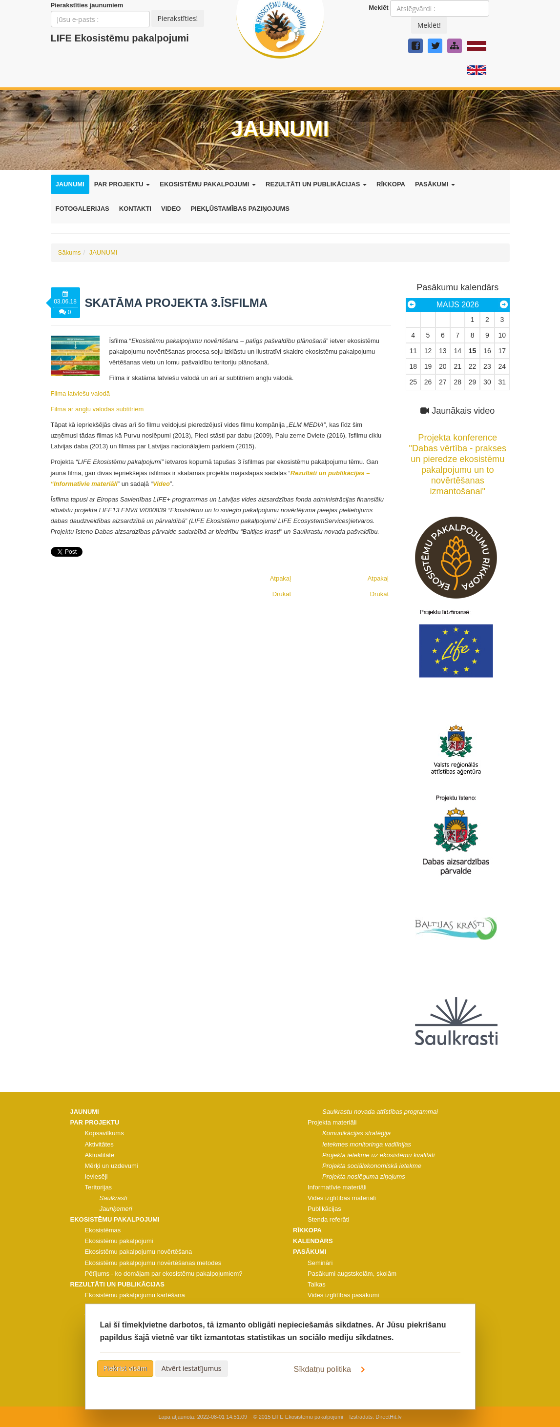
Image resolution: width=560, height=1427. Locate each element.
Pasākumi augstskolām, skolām (352, 1273)
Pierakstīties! (178, 18)
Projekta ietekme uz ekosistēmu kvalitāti (378, 1155)
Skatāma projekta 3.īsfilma (176, 302)
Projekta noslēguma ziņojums (363, 1176)
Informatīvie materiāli (337, 1187)
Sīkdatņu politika (331, 1369)
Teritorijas (98, 1187)
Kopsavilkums (104, 1133)
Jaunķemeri (116, 1208)
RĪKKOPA (390, 184)
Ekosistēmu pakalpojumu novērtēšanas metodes (153, 1262)
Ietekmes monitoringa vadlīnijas (366, 1144)
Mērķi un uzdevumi (111, 1165)
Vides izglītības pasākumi (343, 1295)
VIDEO (171, 208)
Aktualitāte (100, 1155)
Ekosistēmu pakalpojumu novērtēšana (138, 1251)
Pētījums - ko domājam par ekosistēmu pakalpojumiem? (164, 1273)
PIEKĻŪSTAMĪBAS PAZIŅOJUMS (239, 208)
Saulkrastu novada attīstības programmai (380, 1111)
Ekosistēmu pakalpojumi (119, 1241)
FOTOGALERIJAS (82, 208)
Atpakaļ (378, 578)
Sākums (69, 252)
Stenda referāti (328, 1219)
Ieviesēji (96, 1176)
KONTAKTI (135, 208)
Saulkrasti (113, 1198)
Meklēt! (429, 25)
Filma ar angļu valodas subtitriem (97, 409)
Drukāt (379, 594)
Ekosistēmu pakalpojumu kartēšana (135, 1295)
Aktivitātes (99, 1144)
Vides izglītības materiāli (342, 1198)
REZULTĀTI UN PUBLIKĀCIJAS (316, 184)
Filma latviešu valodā (80, 393)
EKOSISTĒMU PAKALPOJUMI (208, 184)
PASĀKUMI (435, 184)
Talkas (317, 1284)
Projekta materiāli (332, 1122)
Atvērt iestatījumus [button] (192, 1368)
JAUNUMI (70, 184)
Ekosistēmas (103, 1230)
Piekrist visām (125, 1368)
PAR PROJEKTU (122, 184)
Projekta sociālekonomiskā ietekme (371, 1165)
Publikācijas (324, 1208)
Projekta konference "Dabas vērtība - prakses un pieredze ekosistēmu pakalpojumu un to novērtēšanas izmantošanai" (458, 459)
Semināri (320, 1262)
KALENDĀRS (313, 1241)
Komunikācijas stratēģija (356, 1133)
